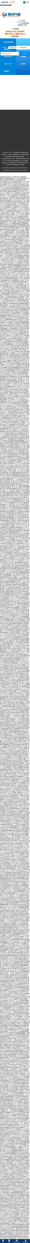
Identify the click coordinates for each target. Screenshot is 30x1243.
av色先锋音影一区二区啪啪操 (11, 938)
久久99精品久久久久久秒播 (11, 193)
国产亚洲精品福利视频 (23, 268)
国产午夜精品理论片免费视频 (20, 508)
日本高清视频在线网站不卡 (10, 386)
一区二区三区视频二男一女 (13, 616)
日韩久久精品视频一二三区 (13, 719)
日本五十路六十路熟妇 (16, 786)
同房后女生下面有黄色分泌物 (19, 321)
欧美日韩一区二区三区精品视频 (12, 847)
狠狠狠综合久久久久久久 (18, 893)
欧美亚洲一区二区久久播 (19, 807)
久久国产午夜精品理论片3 (6, 309)
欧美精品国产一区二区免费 (23, 813)
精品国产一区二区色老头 (16, 1162)
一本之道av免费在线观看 (13, 751)
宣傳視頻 (6, 49)
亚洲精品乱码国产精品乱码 (6, 551)
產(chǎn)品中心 (8, 56)
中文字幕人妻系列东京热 (14, 904)
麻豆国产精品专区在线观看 (9, 568)
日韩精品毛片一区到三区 (10, 283)
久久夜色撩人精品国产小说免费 (15, 1216)
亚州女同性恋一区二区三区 (16, 471)
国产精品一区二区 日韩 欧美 (15, 842)
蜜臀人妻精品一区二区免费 (14, 300)
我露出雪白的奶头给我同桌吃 (14, 746)
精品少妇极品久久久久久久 (20, 1044)
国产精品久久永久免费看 (19, 310)
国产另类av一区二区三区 (14, 846)
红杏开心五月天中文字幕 (17, 559)
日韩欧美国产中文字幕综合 (15, 289)
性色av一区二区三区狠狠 (16, 420)
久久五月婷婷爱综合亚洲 (8, 773)
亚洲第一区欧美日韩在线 (21, 226)
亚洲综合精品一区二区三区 (6, 549)
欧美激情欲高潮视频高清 (13, 1025)
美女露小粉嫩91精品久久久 (21, 1092)
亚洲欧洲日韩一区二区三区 (20, 1067)
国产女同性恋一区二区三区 (20, 427)
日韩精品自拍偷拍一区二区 (6, 684)
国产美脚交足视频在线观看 (15, 1227)
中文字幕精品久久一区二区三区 (10, 385)
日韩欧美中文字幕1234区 (12, 1015)
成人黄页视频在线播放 (8, 456)
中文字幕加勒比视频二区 (18, 919)
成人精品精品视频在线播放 (9, 532)
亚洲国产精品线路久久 (13, 191)
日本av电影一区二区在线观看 (7, 491)
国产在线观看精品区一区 (8, 1134)
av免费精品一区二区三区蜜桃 (7, 459)
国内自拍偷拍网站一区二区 (11, 517)
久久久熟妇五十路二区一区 (17, 1048)
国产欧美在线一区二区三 (6, 181)
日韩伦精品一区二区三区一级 (18, 209)
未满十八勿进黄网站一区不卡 (13, 1115)
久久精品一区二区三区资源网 (15, 895)
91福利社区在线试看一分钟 (18, 872)
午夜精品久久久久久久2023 (21, 395)
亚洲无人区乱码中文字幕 (10, 1118)
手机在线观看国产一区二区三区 (8, 1031)
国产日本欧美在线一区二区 (22, 1042)
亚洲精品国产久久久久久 (17, 293)
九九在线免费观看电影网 (23, 219)
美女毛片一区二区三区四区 (16, 261)
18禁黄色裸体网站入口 (10, 591)
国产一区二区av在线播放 (21, 773)
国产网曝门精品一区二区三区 (21, 242)
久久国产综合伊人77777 (10, 374)
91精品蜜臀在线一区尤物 (15, 519)
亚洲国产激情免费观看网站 (17, 1079)
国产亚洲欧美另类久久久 (9, 251)
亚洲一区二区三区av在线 (10, 913)
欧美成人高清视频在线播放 (18, 877)
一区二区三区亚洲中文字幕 (22, 504)
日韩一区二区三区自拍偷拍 (21, 594)
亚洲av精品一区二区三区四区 (7, 504)
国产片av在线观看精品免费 (6, 1181)
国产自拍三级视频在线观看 (15, 728)
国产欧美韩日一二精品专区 (14, 1229)
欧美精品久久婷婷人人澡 (19, 277)
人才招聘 (22, 64)
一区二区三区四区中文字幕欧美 (17, 235)
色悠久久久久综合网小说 (11, 861)
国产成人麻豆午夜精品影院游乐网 (13, 402)
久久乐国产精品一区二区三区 (13, 514)
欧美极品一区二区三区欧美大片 (16, 693)
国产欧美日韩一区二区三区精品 (17, 406)
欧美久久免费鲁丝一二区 (23, 422)
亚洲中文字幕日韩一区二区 (19, 337)
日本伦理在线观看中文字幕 (13, 372)
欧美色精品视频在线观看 (15, 731)
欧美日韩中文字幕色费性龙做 (21, 443)
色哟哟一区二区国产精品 (16, 364)
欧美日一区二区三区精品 (13, 1037)
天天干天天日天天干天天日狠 (19, 315)
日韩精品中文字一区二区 (6, 337)
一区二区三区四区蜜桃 (17, 1008)
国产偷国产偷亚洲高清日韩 (18, 986)
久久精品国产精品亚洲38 (17, 271)
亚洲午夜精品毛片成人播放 (20, 1204)
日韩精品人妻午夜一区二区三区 (12, 770)
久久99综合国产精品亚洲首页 (17, 345)
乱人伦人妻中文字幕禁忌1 (12, 993)
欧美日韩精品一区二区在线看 (21, 887)
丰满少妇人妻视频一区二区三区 (17, 949)
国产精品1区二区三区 (22, 794)
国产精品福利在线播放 (23, 639)
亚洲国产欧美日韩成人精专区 (19, 705)
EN (24, 2)
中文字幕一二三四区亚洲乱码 (13, 1012)
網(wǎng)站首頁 (8, 42)
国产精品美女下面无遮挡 (9, 354)
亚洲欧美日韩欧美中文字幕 (11, 911)
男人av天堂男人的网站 (11, 699)
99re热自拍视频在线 (12, 303)
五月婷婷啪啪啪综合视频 (17, 901)
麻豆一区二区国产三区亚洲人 (19, 837)
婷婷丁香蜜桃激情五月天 (15, 280)
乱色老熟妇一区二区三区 (10, 618)
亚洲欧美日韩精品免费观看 (14, 264)
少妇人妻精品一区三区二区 (6, 184)
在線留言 (6, 71)
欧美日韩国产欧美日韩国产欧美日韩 (12, 916)
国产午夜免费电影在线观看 (21, 1157)
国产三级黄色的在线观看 (14, 540)
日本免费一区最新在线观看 (22, 829)
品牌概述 (23, 56)
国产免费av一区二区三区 (9, 305)
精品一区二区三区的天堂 (17, 233)
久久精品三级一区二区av (18, 575)
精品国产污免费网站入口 (17, 211)
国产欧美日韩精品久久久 (17, 206)
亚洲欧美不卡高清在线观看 (11, 628)
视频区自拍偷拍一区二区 (12, 478)
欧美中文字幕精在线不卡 (16, 820)
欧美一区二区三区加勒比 (9, 1141)
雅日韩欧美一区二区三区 (11, 487)
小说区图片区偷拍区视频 (20, 286)
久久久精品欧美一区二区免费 (20, 325)
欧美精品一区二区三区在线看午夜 (18, 558)
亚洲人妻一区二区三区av (17, 946)
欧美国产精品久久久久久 (8, 1066)
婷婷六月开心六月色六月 (21, 465)
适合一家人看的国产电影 (8, 292)
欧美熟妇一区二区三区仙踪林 (18, 537)
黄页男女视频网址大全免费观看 (20, 631)
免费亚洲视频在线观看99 (9, 581)
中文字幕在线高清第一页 (16, 313)
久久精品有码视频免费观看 (20, 309)
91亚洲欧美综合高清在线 (10, 875)
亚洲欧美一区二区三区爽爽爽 (11, 1026)
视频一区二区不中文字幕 (20, 865)
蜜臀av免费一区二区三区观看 (10, 334)
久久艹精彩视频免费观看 (22, 1031)
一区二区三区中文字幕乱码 (22, 1063)
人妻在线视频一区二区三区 (16, 510)
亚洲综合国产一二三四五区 (10, 716)
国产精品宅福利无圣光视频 (20, 1143)
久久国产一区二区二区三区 (13, 274)
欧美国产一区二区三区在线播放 (21, 1029)
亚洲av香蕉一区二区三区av (12, 994)
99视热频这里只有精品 (7, 286)
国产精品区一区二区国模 (6, 444)
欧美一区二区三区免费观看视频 (17, 983)
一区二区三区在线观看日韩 (19, 597)
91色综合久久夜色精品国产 (21, 197)
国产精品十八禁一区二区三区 (8, 871)
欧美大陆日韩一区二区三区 (17, 652)
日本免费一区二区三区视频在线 (18, 585)
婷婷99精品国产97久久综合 (13, 529)
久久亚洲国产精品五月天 (18, 536)
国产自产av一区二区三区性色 (7, 833)
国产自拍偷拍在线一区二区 (8, 677)
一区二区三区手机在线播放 (22, 463)
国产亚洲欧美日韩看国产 (21, 392)
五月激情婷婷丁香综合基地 (18, 396)
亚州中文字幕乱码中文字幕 (16, 667)
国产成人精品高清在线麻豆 (22, 863)
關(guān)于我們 (21, 49)
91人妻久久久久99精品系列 (17, 294)
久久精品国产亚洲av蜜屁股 (22, 679)
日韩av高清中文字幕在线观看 (14, 843)
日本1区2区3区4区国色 (23, 591)
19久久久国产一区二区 (13, 561)
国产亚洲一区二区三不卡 (10, 284)
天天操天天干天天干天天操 (11, 906)
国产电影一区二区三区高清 (18, 204)
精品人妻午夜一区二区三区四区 (13, 401)
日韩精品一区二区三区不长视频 (17, 666)
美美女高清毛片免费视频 (20, 724)
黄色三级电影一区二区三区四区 (22, 220)
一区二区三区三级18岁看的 (17, 990)
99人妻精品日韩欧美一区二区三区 (18, 779)
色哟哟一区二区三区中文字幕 (10, 377)
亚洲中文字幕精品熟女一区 (23, 882)
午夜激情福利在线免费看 (14, 1173)
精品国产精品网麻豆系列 (11, 376)
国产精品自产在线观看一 (11, 379)
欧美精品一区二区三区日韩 (15, 1175)
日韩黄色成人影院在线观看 (18, 932)
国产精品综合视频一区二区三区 (15, 1056)
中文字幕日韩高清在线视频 (11, 382)
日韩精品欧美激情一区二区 (10, 548)
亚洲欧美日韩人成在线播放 (8, 533)
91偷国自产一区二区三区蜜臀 (20, 393)
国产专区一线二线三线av (23, 388)
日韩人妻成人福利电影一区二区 (16, 850)
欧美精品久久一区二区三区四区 (14, 405)
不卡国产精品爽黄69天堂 (10, 1061)
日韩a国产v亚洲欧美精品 (13, 1082)
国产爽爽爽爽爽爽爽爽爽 (19, 1034)
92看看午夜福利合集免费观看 (13, 513)
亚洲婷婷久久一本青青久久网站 (16, 232)
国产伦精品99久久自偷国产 (11, 1041)
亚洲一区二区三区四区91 (19, 818)
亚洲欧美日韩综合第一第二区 (13, 996)
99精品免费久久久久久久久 (11, 1018)
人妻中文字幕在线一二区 (8, 383)
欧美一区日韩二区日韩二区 (9, 194)
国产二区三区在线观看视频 (12, 281)
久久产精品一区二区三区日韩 (22, 869)
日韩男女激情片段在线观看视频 (12, 607)
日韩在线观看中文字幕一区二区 (8, 941)
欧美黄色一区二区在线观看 (14, 543)
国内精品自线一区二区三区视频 (15, 542)
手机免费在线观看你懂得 (14, 188)
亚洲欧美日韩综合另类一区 (22, 1019)
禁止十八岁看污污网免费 (16, 767)
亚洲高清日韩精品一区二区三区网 (19, 839)
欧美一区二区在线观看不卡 (21, 1066)
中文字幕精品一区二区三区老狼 (17, 923)
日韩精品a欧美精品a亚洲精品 (19, 584)
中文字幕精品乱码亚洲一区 (6, 865)
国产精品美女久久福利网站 (18, 782)
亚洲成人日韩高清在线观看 (6, 443)
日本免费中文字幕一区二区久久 (16, 661)
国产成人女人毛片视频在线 (22, 503)
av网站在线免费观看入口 (17, 201)
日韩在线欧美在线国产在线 (10, 239)
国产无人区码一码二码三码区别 (13, 741)
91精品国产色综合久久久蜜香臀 (15, 1195)
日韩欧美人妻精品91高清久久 (18, 316)
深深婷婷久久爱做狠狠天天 (18, 766)
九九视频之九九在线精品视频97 (21, 885)
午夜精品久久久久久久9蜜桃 (17, 655)
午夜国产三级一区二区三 (6, 1077)
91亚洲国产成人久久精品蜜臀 (7, 306)
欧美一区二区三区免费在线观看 (17, 318)
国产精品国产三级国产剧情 (21, 324)
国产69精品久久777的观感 (19, 596)
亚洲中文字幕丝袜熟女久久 (20, 184)
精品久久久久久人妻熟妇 (13, 1128)
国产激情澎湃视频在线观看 (22, 834)
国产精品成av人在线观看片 (18, 1159)
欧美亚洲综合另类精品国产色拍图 (12, 754)
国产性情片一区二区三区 (21, 1134)
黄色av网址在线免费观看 (11, 498)
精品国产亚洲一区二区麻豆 (16, 951)
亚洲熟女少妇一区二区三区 (13, 342)
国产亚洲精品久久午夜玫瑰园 (11, 962)
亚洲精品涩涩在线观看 (18, 270)
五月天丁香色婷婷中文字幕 (18, 574)
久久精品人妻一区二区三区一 (7, 465)
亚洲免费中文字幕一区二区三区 (15, 1221)
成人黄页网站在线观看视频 (14, 527)
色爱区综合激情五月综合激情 (7, 583)
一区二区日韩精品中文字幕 (21, 479)
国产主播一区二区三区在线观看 (21, 1076)
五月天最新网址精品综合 (19, 252)
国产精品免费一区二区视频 (19, 942)
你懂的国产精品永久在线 (6, 807)
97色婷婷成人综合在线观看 (12, 823)
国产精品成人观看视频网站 (19, 572)
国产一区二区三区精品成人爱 (13, 961)
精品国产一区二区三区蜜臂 (13, 858)
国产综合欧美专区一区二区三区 (17, 411)
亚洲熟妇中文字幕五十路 (8, 763)
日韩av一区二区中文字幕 (13, 954)
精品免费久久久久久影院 (19, 1211)
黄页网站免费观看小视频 (16, 1051)
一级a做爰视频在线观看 (23, 907)
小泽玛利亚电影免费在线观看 (15, 472)
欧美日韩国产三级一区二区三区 (16, 214)
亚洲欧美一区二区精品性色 (9, 650)
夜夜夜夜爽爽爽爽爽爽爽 (10, 955)
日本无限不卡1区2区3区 (10, 422)
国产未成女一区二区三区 (23, 805)
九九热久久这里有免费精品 (18, 891)
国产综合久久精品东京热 (8, 1095)
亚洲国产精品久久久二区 (19, 1077)
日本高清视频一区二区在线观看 (22, 593)
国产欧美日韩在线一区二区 (17, 1137)
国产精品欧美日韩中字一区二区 (16, 903)
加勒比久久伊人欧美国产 (19, 296)
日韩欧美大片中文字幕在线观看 (9, 914)
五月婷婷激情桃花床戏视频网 (12, 369)
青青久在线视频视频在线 (14, 473)
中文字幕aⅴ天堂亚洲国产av (19, 198)
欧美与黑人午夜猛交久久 (16, 523)
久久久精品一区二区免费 (16, 855)
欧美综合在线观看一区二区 (14, 1038)
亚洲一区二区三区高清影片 (10, 1155)
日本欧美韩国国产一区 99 (10, 331)
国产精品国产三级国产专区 (10, 290)
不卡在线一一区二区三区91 (18, 469)
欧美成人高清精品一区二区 (17, 347)
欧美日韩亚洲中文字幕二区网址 (22, 866)
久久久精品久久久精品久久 (6, 427)
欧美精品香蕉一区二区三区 (20, 836)
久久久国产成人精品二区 (6, 909)
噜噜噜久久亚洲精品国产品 (19, 360)
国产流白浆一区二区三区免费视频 (21, 245)
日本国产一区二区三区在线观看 (18, 943)
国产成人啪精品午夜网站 (21, 389)
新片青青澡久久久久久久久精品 (18, 725)
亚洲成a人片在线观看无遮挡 (10, 440)
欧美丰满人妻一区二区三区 (16, 748)
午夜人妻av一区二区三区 (18, 428)
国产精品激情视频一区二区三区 (12, 344)
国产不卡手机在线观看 (7, 629)
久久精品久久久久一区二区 (22, 306)
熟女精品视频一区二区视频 (22, 501)
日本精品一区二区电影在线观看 (14, 756)
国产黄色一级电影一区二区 (13, 1176)
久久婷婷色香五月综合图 (8, 778)
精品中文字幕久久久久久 (12, 546)
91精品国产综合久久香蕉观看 (17, 230)
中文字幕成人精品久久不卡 (15, 974)
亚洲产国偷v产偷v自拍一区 (9, 805)
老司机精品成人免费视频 (23, 1118)
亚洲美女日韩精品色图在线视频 (17, 852)
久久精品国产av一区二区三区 (12, 714)
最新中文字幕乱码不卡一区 (9, 457)
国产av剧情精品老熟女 (19, 680)
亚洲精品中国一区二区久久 (17, 414)
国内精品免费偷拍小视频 (18, 363)
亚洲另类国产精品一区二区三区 (20, 1005)
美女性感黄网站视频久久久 (15, 808)
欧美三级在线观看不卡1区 (17, 312)
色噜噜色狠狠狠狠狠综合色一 (22, 441)
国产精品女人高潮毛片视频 (18, 326)
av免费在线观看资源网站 (23, 457)
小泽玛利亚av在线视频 (16, 348)
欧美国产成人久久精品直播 (7, 1032)
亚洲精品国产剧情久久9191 (18, 338)
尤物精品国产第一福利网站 (17, 795)
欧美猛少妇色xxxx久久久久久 (22, 1095)
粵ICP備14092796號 (9, 170)
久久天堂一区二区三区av (14, 497)
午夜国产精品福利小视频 (16, 248)
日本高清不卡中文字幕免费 (23, 1179)
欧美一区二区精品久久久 (7, 246)
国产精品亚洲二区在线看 (19, 358)
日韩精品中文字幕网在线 (13, 769)
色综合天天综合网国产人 (16, 689)
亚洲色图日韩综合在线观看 (14, 341)
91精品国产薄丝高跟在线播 (11, 676)
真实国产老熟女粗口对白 (14, 431)
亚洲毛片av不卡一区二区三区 (18, 1125)
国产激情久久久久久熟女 (9, 679)
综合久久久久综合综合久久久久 (22, 1074)
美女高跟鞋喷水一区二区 (17, 278)
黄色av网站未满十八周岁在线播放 (8, 222)
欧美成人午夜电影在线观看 (16, 437)
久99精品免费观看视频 (7, 492)
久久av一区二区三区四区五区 (9, 794)
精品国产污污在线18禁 (19, 246)
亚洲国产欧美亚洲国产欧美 (17, 297)
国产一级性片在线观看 (18, 641)
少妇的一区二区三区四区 (14, 671)
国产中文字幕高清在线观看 (9, 827)
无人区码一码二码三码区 (16, 1035)
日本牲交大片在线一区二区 (20, 468)
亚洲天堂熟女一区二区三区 (14, 849)
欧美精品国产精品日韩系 (19, 185)
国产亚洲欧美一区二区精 (17, 922)
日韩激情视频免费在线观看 (20, 890)
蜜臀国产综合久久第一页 (21, 292)
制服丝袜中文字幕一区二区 (17, 556)
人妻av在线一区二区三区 (16, 856)
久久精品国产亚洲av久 (5, 968)
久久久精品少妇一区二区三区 (12, 610)
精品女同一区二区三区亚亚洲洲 (9, 639)
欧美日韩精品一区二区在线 (16, 1184)
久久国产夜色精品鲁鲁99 (8, 441)
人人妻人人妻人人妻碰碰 (23, 683)
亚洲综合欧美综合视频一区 (6, 220)
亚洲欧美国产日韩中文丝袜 (13, 1106)
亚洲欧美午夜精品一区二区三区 (14, 370)
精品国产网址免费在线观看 (6, 815)
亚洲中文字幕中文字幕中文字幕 (16, 634)
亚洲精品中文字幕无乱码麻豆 (17, 1197)
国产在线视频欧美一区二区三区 (10, 1070)
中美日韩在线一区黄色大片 (22, 1108)
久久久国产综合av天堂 (21, 735)
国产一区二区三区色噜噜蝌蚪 (10, 195)
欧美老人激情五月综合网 (6, 252)
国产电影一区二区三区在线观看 (22, 684)
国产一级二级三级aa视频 (11, 268)
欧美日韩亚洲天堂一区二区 (18, 1047)
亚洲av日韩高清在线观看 (14, 1217)
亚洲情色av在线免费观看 (12, 567)
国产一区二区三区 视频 (7, 1022)
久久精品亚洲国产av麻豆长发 (18, 1213)
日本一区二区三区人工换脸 (19, 909)
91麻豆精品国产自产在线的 (13, 516)
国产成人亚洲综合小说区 (15, 415)
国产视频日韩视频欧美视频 (6, 593)
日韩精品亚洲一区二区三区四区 (14, 757)
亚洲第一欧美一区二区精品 (13, 606)
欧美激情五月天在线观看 (10, 225)
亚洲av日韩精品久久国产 (11, 1105)
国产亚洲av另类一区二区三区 (19, 552)
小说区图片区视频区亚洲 (6, 468)
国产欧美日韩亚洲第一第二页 (17, 227)
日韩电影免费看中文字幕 (13, 439)
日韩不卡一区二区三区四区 (8, 489)
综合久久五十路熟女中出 (16, 287)
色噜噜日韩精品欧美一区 (18, 764)
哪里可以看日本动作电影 (10, 683)
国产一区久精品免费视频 (17, 340)
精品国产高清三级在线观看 (21, 686)
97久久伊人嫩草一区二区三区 (18, 418)
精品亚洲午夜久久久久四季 (15, 898)
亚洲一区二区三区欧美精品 (16, 642)
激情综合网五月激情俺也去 (14, 660)
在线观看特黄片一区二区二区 (14, 398)
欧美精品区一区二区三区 (8, 569)
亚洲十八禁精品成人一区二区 (21, 1147)
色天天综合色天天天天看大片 (20, 888)
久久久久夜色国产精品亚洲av (7, 392)
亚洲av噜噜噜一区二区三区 (23, 460)
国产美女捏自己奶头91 (16, 590)
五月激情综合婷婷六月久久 (15, 447)
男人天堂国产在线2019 (22, 425)
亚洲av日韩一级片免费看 (14, 255)
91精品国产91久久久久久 (14, 545)
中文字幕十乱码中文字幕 (10, 772)
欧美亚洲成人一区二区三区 (20, 444)
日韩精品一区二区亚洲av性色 (12, 715)
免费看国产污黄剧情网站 (18, 930)
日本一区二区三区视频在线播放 (8, 460)
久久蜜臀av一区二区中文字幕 (19, 207)
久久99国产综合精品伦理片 (8, 702)
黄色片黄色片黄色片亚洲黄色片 (15, 417)
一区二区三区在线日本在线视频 (17, 1057)
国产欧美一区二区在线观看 (22, 335)
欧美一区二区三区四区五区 (11, 332)
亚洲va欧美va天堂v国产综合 (9, 1179)
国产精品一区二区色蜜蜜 (8, 197)
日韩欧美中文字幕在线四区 (22, 305)
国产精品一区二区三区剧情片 (18, 1009)
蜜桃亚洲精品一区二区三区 (14, 1104)
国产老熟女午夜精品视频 (13, 730)
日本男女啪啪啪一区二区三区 (10, 647)
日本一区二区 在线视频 (10, 238)
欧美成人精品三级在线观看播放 (9, 356)
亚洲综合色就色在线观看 (6, 1200)
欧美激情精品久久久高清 (16, 328)
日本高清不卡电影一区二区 (14, 690)
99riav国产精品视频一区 (9, 735)
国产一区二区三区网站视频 (12, 500)
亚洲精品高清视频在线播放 (14, 265)
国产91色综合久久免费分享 (15, 520)
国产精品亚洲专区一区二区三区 (21, 182)
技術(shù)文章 (8, 64)
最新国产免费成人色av (5, 877)
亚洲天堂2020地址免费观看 (7, 776)
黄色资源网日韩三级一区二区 (9, 388)
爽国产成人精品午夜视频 (11, 638)
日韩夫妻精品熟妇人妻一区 (8, 863)
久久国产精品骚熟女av (15, 682)
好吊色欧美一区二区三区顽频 (20, 505)
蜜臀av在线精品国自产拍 (17, 446)
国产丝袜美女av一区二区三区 (15, 521)
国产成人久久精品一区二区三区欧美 (12, 960)
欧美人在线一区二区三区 (7, 1076)
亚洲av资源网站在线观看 (14, 623)
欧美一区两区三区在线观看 (15, 299)
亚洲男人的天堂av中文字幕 (18, 706)
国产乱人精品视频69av (20, 535)
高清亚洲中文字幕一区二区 (19, 319)
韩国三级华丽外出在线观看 (22, 571)
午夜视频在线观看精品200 (10, 1178)
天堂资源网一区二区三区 (16, 524)
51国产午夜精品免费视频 (22, 1141)
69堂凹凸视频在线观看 (21, 965)
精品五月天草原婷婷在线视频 (17, 878)
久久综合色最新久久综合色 (20, 629)
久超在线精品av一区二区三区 (20, 1124)
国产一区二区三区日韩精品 (14, 1083)
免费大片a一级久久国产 (6, 572)
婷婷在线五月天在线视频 (21, 1156)
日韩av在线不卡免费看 (16, 740)
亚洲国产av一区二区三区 (8, 1166)
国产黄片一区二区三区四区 (8, 1042)
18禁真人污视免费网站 (20, 583)
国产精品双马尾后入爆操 (11, 453)
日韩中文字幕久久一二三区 (6, 836)
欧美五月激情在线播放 (7, 277)
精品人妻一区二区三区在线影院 (18, 1144)
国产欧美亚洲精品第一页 (19, 1101)
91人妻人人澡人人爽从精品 (7, 324)
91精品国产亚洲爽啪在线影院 (21, 322)
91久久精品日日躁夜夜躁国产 (21, 1096)
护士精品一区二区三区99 (8, 1092)
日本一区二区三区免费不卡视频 (15, 351)
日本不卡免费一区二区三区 (14, 273)
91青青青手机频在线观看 (11, 762)
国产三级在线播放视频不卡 (18, 1050)
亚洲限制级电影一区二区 (23, 548)
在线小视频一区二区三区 (14, 564)
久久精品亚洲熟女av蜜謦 (19, 553)
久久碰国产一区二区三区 (16, 213)
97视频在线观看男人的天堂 (14, 1054)
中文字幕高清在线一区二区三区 (20, 361)
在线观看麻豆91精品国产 (23, 241)
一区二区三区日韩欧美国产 (20, 1099)
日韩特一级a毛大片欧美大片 (22, 1098)
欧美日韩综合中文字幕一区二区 (14, 495)
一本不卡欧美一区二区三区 (9, 219)
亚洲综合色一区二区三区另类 (14, 450)
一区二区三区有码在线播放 (13, 404)
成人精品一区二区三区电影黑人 (17, 853)
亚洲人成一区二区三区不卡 (21, 1166)
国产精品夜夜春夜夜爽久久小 (18, 409)
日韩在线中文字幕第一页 (13, 350)
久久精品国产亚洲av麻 (16, 1010)
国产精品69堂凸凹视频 (22, 1002)
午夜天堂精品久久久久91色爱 (13, 452)
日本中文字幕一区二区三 (20, 200)
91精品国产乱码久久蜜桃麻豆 (20, 884)
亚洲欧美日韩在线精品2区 (6, 242)
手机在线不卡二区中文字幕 (10, 276)
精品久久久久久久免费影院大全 (15, 366)
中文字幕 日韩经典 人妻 (23, 875)
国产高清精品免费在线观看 (15, 484)
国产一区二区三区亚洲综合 (16, 1102)
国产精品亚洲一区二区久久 (15, 981)
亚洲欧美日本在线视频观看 (13, 190)
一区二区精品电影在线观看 (14, 449)
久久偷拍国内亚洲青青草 (12, 455)
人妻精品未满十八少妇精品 (8, 965)
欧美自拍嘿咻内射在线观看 (16, 1236)
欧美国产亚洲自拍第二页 (9, 1233)
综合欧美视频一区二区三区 (8, 882)
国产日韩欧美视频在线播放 (23, 308)
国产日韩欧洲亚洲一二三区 (18, 587)
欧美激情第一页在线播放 (17, 236)
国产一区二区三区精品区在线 (15, 1058)
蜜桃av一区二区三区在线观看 (9, 241)
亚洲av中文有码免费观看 (12, 1230)
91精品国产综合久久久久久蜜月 (16, 695)
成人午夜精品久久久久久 (21, 1169)
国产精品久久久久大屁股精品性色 (8, 424)
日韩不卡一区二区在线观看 (16, 216)
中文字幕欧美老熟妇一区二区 (7, 1063)
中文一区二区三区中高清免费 (13, 1130)
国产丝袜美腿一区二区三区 (9, 722)
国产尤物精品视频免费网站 (17, 257)
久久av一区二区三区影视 (18, 1136)
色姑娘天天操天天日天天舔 (14, 760)
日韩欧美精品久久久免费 (20, 492)
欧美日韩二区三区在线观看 (22, 390)
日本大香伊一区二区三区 (13, 936)
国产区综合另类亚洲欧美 (6, 270)
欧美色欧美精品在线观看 (17, 1127)
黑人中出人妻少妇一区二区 (8, 335)
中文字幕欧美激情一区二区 (20, 243)
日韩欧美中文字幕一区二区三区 (17, 408)
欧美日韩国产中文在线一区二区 (8, 1002)
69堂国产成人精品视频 (13, 249)
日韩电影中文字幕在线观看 (17, 1194)
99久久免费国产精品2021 (8, 971)
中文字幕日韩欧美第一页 (21, 619)
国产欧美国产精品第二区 (15, 910)
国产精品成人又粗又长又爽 (18, 1203)
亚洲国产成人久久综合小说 (7, 535)
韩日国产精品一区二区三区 (13, 674)
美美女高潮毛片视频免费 (22, 1233)
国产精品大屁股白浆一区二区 (20, 181)
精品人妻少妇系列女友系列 (13, 217)
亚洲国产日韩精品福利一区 (17, 1160)
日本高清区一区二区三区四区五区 (20, 775)
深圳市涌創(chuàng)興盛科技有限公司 (11, 167)
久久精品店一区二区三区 (20, 551)
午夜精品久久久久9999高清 (21, 569)
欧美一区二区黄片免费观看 (13, 609)
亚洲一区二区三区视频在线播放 (12, 223)
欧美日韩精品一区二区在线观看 (17, 203)
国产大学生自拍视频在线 (19, 481)
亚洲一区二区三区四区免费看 (15, 565)
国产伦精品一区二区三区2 (18, 210)
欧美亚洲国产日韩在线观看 (7, 462)
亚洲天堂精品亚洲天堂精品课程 (20, 830)
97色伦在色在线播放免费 (16, 668)
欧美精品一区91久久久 (9, 1000)
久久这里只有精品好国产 (11, 811)
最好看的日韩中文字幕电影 (10, 753)
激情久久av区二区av (20, 778)
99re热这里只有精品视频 (21, 1201)
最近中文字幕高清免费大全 (22, 251)
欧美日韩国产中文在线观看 (15, 897)
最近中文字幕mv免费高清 (14, 744)
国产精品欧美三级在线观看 (22, 459)
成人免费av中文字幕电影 (13, 657)
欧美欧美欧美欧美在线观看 (18, 1226)
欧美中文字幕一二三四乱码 (11, 1040)
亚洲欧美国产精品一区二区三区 (17, 797)
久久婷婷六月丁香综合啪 (9, 501)
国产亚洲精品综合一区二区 (8, 734)
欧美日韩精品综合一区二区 (13, 485)
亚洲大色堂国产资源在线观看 (15, 952)
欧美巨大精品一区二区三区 (8, 829)
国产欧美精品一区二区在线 (21, 357)
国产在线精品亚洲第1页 (20, 412)
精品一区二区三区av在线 (13, 373)
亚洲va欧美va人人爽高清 (17, 494)
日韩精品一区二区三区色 (16, 260)
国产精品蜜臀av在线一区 (15, 692)
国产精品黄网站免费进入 (20, 1032)
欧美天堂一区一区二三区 (16, 989)
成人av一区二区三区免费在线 (15, 759)
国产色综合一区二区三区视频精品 (8, 1149)
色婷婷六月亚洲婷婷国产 (20, 817)
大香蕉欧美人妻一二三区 (10, 1016)
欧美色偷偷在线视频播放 (8, 226)
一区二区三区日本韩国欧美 (15, 708)
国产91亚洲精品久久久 (8, 479)
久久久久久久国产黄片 (8, 357)
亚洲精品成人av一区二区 (19, 254)
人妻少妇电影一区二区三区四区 (8, 308)
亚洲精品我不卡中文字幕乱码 (12, 612)
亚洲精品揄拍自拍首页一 (8, 1156)
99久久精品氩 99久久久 (6, 888)
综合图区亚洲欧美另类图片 (17, 187)
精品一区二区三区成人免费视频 (16, 711)
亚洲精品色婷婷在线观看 (12, 673)
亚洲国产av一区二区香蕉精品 (20, 1200)
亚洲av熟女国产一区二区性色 (17, 436)
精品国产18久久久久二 (20, 651)
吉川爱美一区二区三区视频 (15, 262)
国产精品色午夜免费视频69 (20, 555)
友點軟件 (25, 170)
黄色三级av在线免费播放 (16, 698)
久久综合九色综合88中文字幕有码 (16, 696)
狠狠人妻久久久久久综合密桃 (15, 799)
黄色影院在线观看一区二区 (12, 721)
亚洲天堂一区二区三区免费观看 (20, 1120)
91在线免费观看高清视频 (8, 619)
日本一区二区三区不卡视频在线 (11, 999)
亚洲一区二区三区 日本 (17, 599)
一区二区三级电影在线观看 (10, 580)
